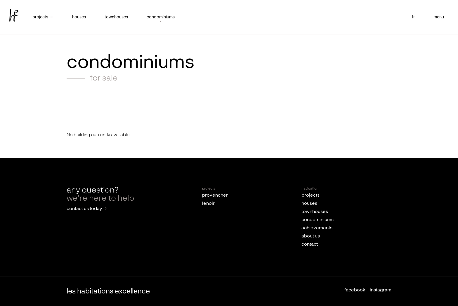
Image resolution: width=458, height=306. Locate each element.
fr (413, 17)
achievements (316, 228)
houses (79, 17)
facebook (354, 290)
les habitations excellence (108, 291)
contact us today (84, 209)
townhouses (116, 17)
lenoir (208, 203)
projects (310, 195)
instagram (380, 290)
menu (438, 17)
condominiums (161, 17)
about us (310, 236)
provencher (215, 195)
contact (309, 244)
